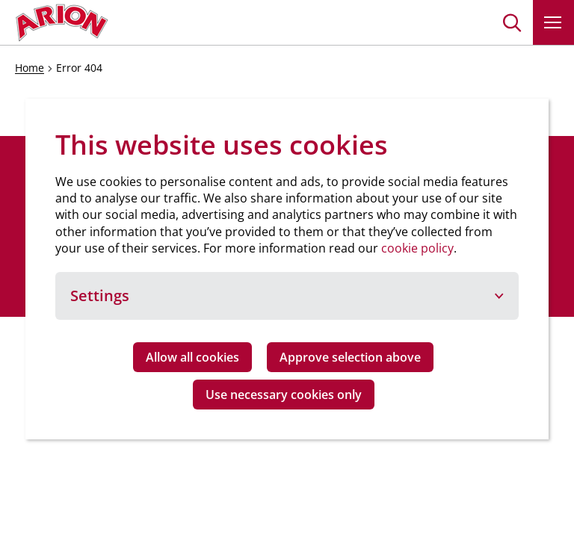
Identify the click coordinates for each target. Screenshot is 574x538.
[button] (512, 22)
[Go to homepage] (61, 22)
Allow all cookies (192, 357)
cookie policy (417, 248)
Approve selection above (350, 357)
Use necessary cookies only (284, 394)
